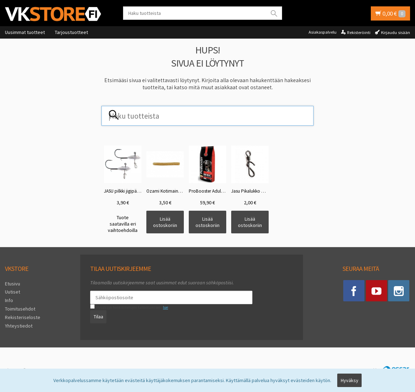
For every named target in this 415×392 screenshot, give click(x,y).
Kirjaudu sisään (395, 32)
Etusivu (12, 283)
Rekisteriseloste (22, 317)
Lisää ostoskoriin (165, 222)
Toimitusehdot (20, 309)
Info (9, 300)
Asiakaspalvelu (323, 32)
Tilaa (98, 316)
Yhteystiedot (19, 325)
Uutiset (12, 292)
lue (165, 307)
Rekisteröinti (358, 32)
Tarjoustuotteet (71, 32)
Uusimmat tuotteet (25, 32)
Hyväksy (349, 380)
